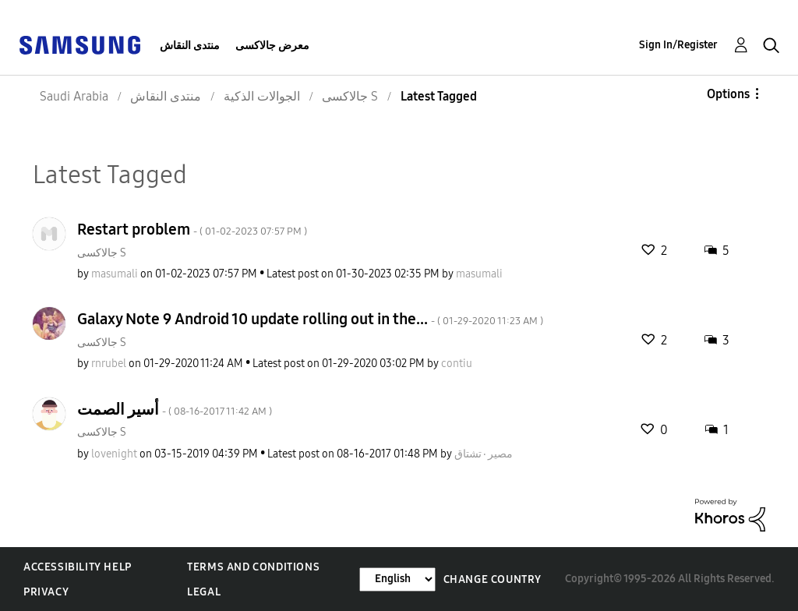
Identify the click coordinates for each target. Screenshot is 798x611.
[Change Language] (397, 579)
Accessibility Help (77, 567)
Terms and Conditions (253, 567)
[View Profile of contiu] (456, 363)
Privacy (46, 592)
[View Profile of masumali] (114, 274)
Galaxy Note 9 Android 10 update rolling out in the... (310, 318)
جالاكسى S (101, 253)
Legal (204, 592)
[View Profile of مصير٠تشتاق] (483, 454)
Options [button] (728, 94)
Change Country (492, 579)
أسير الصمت (174, 409)
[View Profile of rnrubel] (108, 363)
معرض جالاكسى (272, 45)
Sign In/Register (678, 44)
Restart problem (192, 229)
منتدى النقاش (190, 45)
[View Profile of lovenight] (114, 454)
